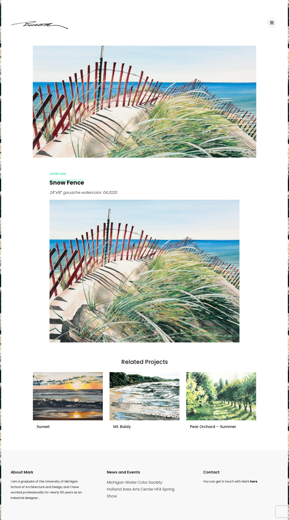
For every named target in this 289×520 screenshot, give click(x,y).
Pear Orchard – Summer (213, 426)
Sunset (43, 426)
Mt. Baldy (122, 426)
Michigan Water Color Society (134, 482)
